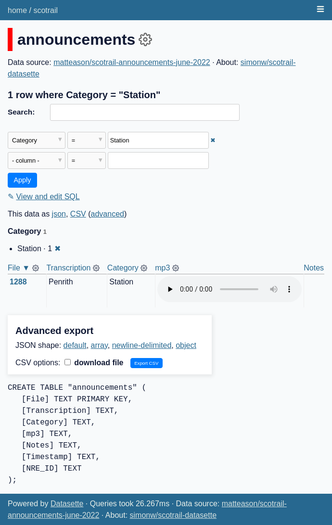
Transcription (69, 268)
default (75, 345)
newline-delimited (142, 345)
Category (123, 268)
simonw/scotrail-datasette (173, 515)
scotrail (45, 10)
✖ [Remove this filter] (213, 140)
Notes (314, 268)
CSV (78, 214)
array (99, 345)
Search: (21, 112)
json (59, 214)
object (186, 345)
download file (94, 363)
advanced (107, 214)
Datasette (67, 503)
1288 (18, 282)
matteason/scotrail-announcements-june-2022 (131, 62)
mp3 (162, 268)
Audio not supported (229, 289)
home (17, 10)
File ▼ (19, 268)
